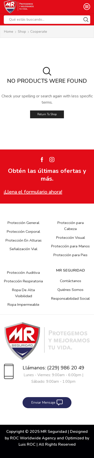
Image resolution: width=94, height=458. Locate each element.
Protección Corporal (23, 231)
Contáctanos (70, 280)
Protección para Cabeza (70, 225)
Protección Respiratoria (23, 281)
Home (8, 31)
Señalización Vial (23, 248)
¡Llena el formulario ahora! (33, 191)
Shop (22, 31)
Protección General (23, 222)
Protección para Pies (70, 254)
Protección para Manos (70, 246)
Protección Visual (70, 237)
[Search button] (86, 20)
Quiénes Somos (70, 289)
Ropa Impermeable (23, 304)
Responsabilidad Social (70, 298)
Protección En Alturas (24, 240)
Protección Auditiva (23, 272)
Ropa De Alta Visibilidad (23, 292)
